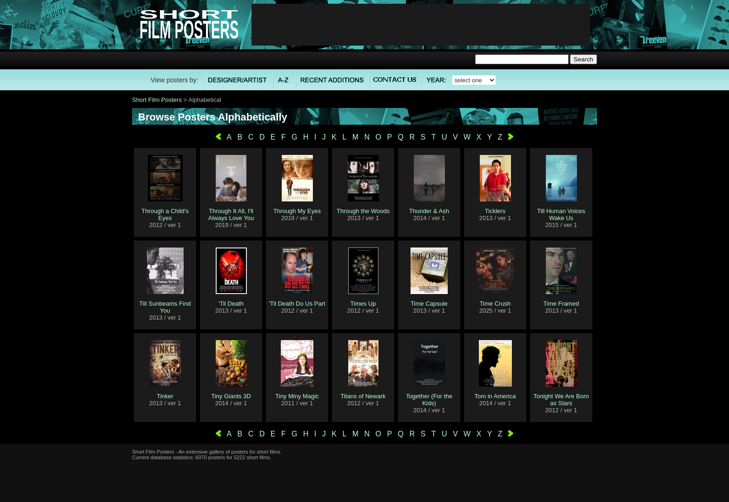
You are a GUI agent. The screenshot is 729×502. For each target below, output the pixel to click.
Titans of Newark (362, 396)
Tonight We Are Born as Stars (561, 400)
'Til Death (231, 303)
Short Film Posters (157, 99)
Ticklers (495, 210)
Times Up (363, 303)
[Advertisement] (421, 25)
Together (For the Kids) (429, 400)
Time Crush (495, 303)
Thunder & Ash (429, 210)
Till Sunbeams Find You (165, 307)
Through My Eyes (297, 210)
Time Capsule (429, 303)
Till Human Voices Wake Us (561, 214)
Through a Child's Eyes (164, 214)
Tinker (165, 396)
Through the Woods (363, 210)
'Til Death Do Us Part (297, 303)
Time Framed (561, 303)
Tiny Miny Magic (296, 396)
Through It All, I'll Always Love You (231, 214)
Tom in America (495, 396)
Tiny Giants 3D (231, 396)
